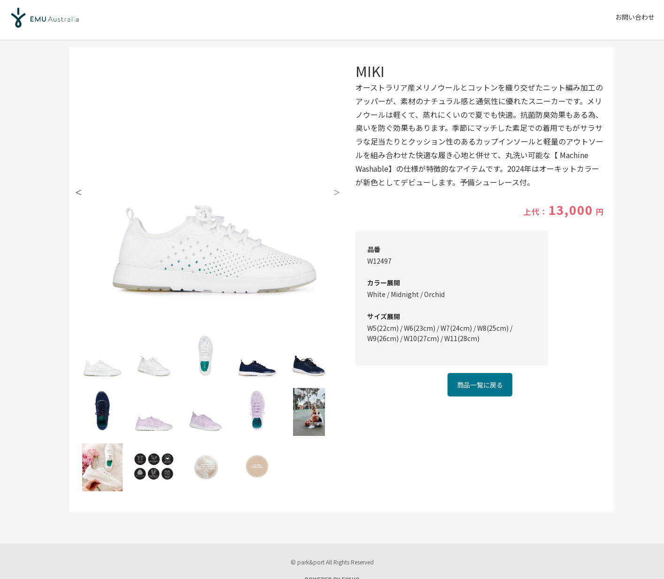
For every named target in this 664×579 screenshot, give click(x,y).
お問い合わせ (635, 17)
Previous (78, 190)
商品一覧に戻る (480, 384)
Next (336, 190)
